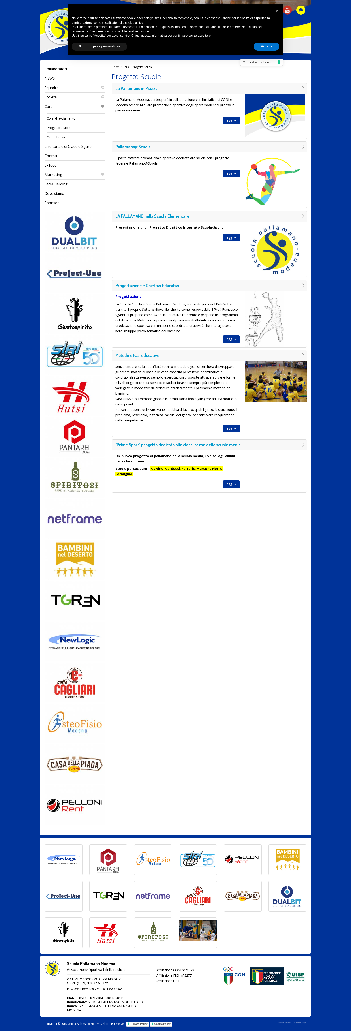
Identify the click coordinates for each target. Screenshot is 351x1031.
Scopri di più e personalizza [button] (99, 46)
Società (75, 97)
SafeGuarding (56, 184)
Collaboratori (56, 68)
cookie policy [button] (134, 22)
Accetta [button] (266, 46)
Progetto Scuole (58, 128)
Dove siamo (54, 193)
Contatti (51, 155)
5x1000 (50, 165)
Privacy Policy (139, 1023)
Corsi (75, 106)
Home (116, 67)
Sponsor (52, 202)
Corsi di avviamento (61, 118)
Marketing (75, 174)
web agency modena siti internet (292, 1022)
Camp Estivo (56, 137)
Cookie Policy (162, 1023)
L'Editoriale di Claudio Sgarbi (68, 146)
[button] (277, 10)
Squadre (75, 87)
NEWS (50, 78)
